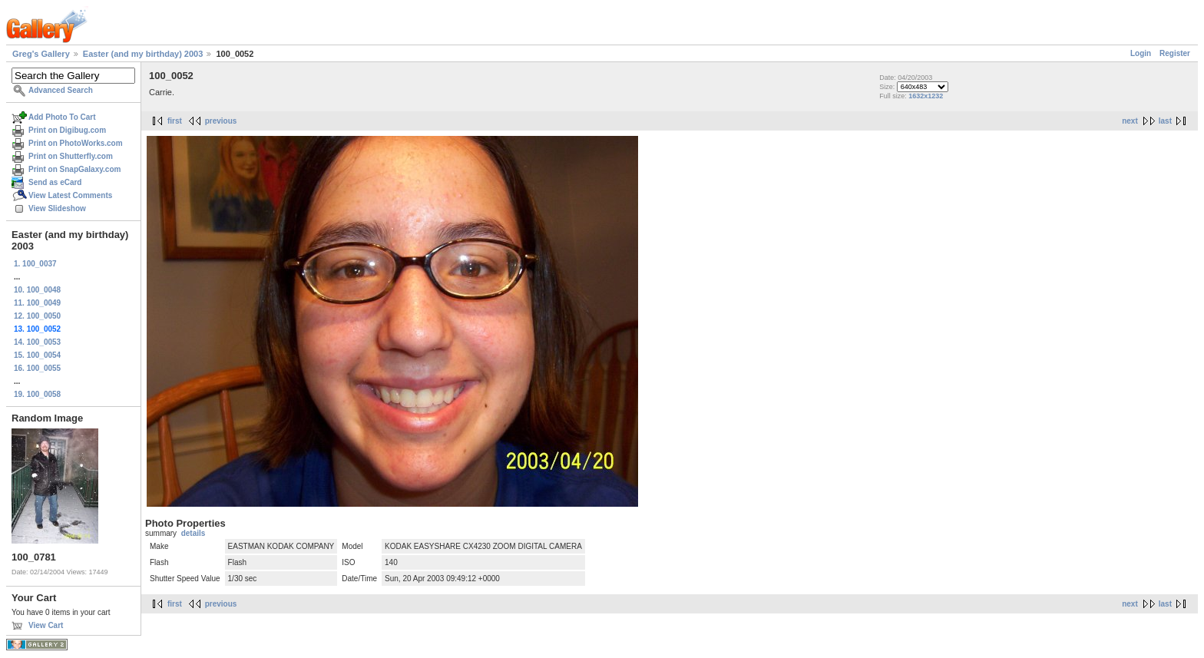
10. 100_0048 (37, 290)
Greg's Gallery (41, 53)
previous (221, 121)
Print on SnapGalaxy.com (74, 169)
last (1165, 121)
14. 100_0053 (37, 342)
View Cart (45, 625)
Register (1174, 53)
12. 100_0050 (37, 316)
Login (1140, 53)
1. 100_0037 (35, 264)
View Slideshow (57, 208)
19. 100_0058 (37, 394)
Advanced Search (60, 90)
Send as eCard (54, 182)
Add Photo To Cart (62, 117)
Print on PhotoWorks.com (75, 143)
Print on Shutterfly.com (70, 156)
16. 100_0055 (37, 368)
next (1130, 121)
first (174, 121)
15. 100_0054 (37, 355)
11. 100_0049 (37, 303)
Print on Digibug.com (67, 130)
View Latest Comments (70, 195)
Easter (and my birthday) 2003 (143, 53)
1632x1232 (925, 96)
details (193, 533)
